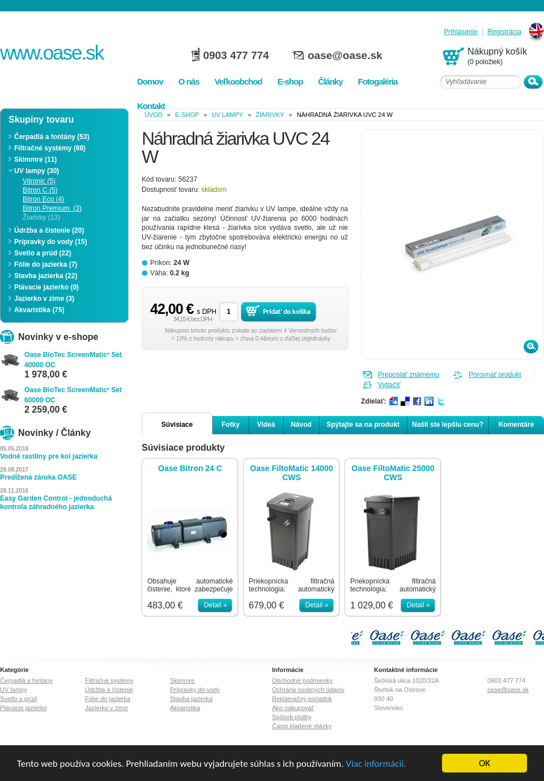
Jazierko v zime (106, 707)
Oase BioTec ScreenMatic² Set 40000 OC (73, 360)
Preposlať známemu (408, 375)
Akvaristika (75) (39, 310)
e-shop (187, 114)
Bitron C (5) (40, 190)
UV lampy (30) (36, 171)
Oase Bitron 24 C (190, 468)
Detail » (215, 605)
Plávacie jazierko (23, 707)
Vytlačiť (389, 385)
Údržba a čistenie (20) (49, 230)
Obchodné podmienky (302, 680)
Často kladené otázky (302, 726)
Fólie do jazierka (107, 698)
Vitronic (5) (39, 181)
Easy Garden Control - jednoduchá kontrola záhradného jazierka (56, 502)
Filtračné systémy (109, 680)
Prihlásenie (461, 32)
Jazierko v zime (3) (44, 299)
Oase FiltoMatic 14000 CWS (291, 473)
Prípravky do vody (195, 689)
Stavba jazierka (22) (45, 276)
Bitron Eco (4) (43, 199)
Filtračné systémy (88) (50, 148)
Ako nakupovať (293, 707)
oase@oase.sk (345, 55)
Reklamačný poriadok (302, 698)
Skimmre (182, 680)
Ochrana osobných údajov (308, 689)
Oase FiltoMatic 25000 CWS (392, 473)
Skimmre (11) (35, 159)
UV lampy (227, 114)
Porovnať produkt (495, 375)
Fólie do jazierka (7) (45, 264)
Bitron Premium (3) (52, 208)
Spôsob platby (292, 716)
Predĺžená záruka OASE (38, 477)
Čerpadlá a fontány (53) (52, 137)
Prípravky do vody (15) (50, 242)
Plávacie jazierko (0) (46, 287)
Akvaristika (185, 707)
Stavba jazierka (191, 698)
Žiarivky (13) (41, 217)
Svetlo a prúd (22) (42, 253)
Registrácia (504, 32)
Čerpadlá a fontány (26, 680)
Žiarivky (270, 114)
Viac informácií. (376, 764)
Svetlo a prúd (18, 698)
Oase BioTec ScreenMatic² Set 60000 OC (73, 395)
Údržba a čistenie (109, 689)
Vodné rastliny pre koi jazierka (48, 456)
